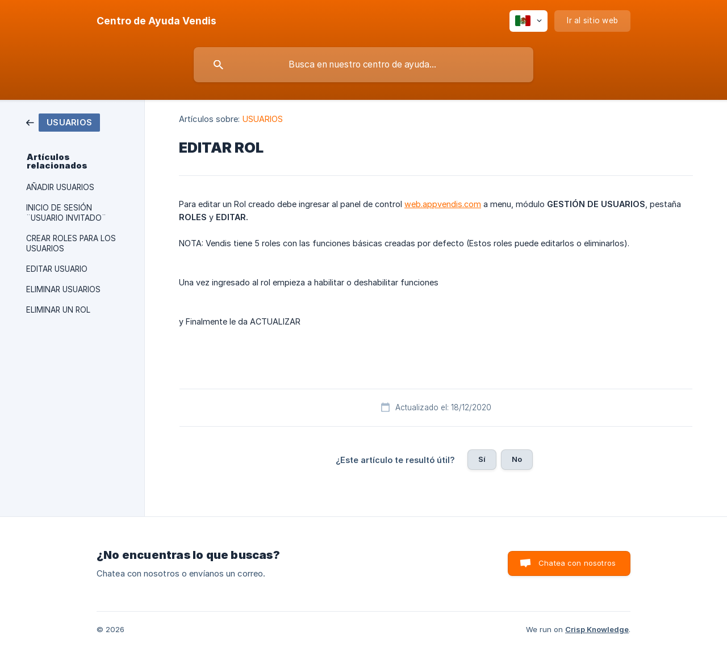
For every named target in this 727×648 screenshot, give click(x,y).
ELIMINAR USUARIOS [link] (63, 289)
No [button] (517, 459)
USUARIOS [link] (263, 119)
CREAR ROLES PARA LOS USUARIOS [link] (71, 243)
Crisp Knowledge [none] (597, 629)
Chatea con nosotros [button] (577, 562)
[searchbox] (363, 64)
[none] (156, 21)
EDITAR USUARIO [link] (56, 268)
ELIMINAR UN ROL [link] (58, 309)
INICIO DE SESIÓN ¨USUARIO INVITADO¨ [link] (66, 212)
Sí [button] (482, 459)
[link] (63, 121)
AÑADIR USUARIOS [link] (60, 187)
